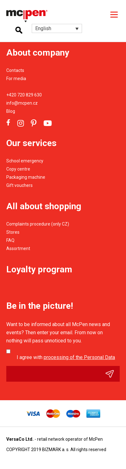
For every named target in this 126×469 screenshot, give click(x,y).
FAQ (10, 240)
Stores (12, 232)
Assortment (18, 248)
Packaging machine (25, 177)
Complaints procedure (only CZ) (37, 223)
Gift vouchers (19, 185)
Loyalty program (39, 269)
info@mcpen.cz (22, 103)
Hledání (18, 30)
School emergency (24, 160)
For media (16, 78)
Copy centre (18, 169)
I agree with (66, 357)
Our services (31, 143)
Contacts (15, 70)
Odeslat (113, 374)
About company (37, 52)
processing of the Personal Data (79, 357)
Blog (10, 111)
